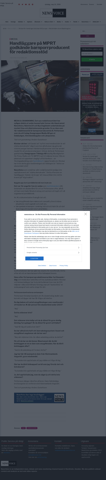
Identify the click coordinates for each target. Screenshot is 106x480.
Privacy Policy (64, 265)
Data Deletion (42, 265)
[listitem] (53, 248)
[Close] (86, 214)
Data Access (53, 265)
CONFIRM (34, 258)
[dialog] (53, 240)
